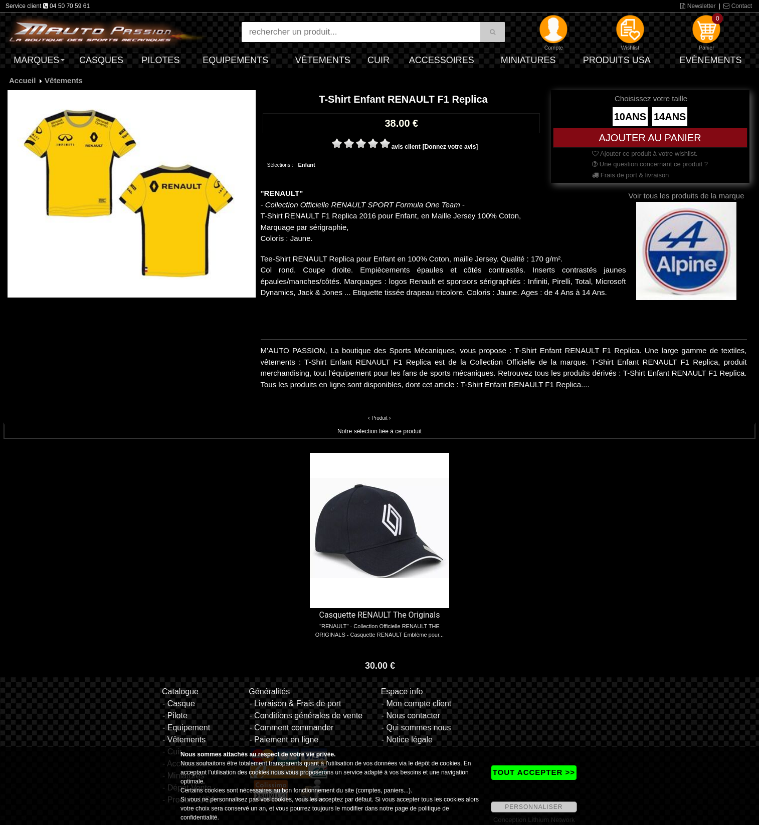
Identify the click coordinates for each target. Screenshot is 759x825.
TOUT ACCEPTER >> (534, 772)
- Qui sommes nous (416, 727)
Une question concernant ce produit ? (650, 164)
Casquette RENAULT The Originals (379, 615)
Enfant (306, 165)
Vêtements (322, 60)
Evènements (710, 60)
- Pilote (174, 715)
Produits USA (617, 60)
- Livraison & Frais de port (295, 703)
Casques (101, 60)
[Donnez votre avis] (450, 146)
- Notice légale (407, 739)
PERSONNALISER (533, 806)
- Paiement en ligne (283, 739)
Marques (36, 60)
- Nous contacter (411, 715)
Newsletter (697, 6)
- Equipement (186, 727)
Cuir (378, 60)
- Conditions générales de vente (305, 715)
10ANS (630, 116)
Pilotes (160, 60)
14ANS (670, 116)
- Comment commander (291, 727)
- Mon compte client (417, 703)
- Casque (178, 703)
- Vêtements (184, 739)
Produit (379, 418)
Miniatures (528, 60)
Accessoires (441, 60)
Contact (737, 6)
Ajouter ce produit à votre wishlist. (644, 153)
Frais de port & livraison (630, 175)
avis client (406, 146)
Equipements (235, 60)
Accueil (22, 80)
